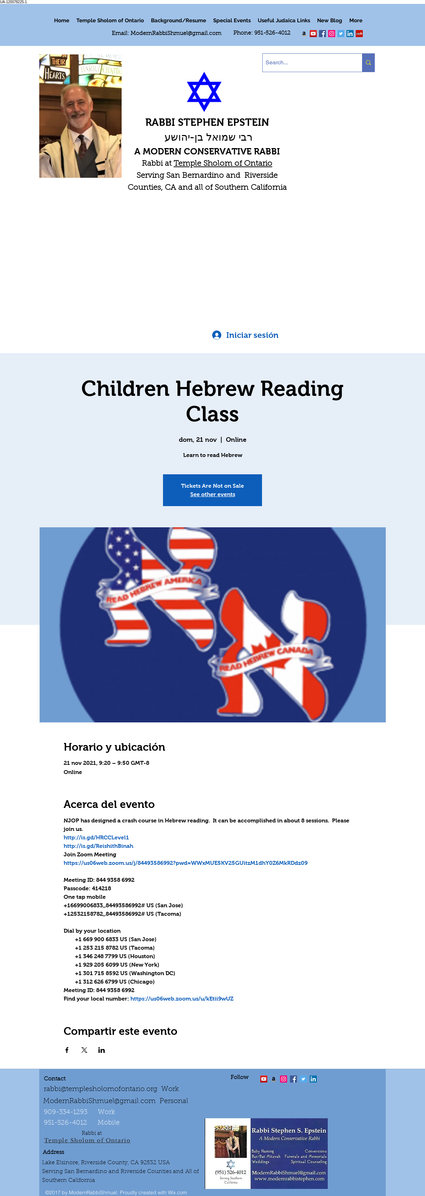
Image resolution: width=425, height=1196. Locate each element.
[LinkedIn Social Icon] (350, 33)
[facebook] (322, 33)
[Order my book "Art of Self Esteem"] (304, 33)
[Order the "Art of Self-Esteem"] (273, 1079)
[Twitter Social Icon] (340, 33)
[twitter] (313, 33)
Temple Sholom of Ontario (223, 164)
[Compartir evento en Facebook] (67, 1050)
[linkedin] (331, 33)
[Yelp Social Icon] (359, 33)
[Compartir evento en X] (84, 1050)
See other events (212, 494)
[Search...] (306, 63)
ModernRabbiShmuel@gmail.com (175, 33)
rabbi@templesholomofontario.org (100, 1089)
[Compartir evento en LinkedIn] (101, 1050)
